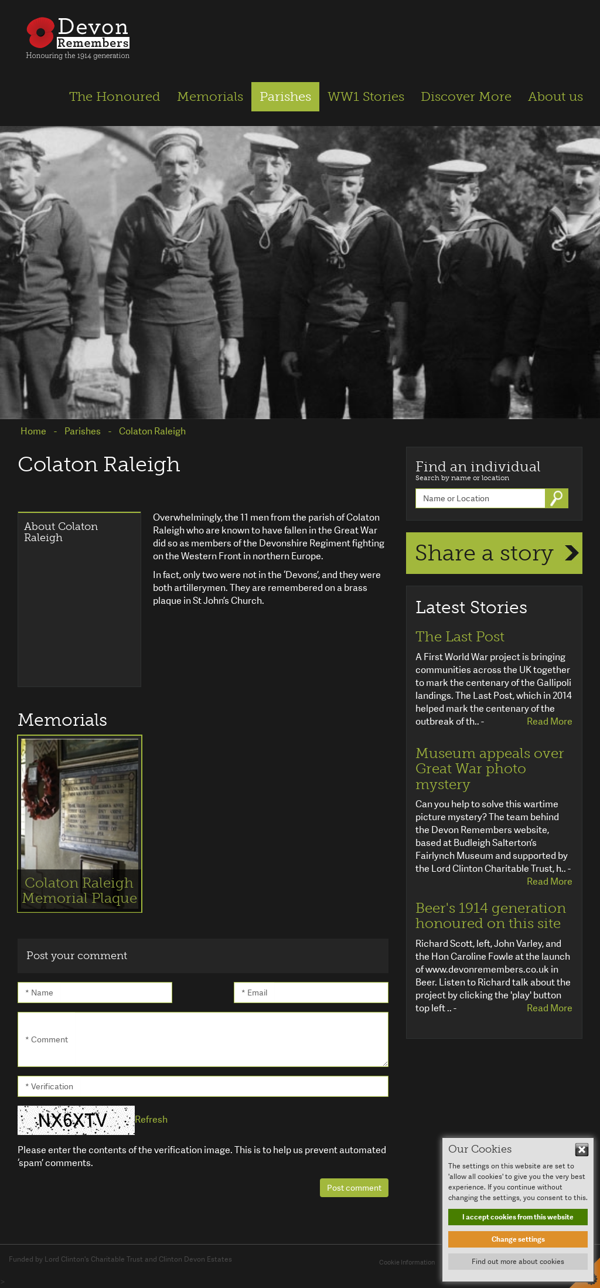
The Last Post (459, 636)
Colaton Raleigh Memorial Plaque (79, 890)
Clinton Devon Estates (195, 1259)
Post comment (354, 1187)
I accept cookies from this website (518, 1217)
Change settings (518, 1239)
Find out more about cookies (518, 1261)
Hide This (582, 1150)
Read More (549, 721)
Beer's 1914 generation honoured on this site (490, 916)
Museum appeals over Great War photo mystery (489, 769)
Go (558, 498)
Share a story (484, 552)
